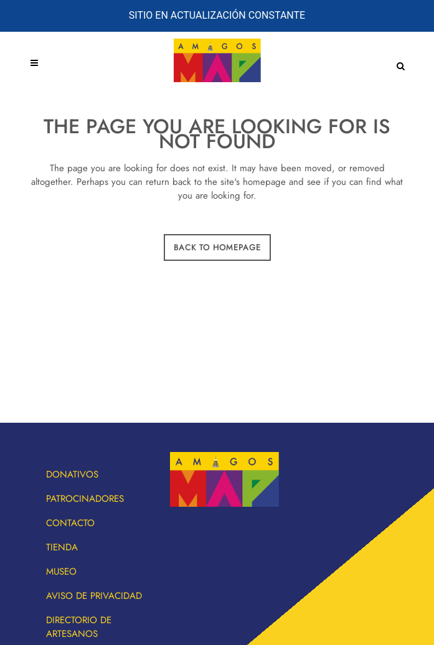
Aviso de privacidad (94, 596)
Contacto (70, 523)
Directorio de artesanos (78, 627)
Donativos (72, 474)
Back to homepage (217, 247)
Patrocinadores (85, 499)
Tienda (62, 547)
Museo (61, 571)
